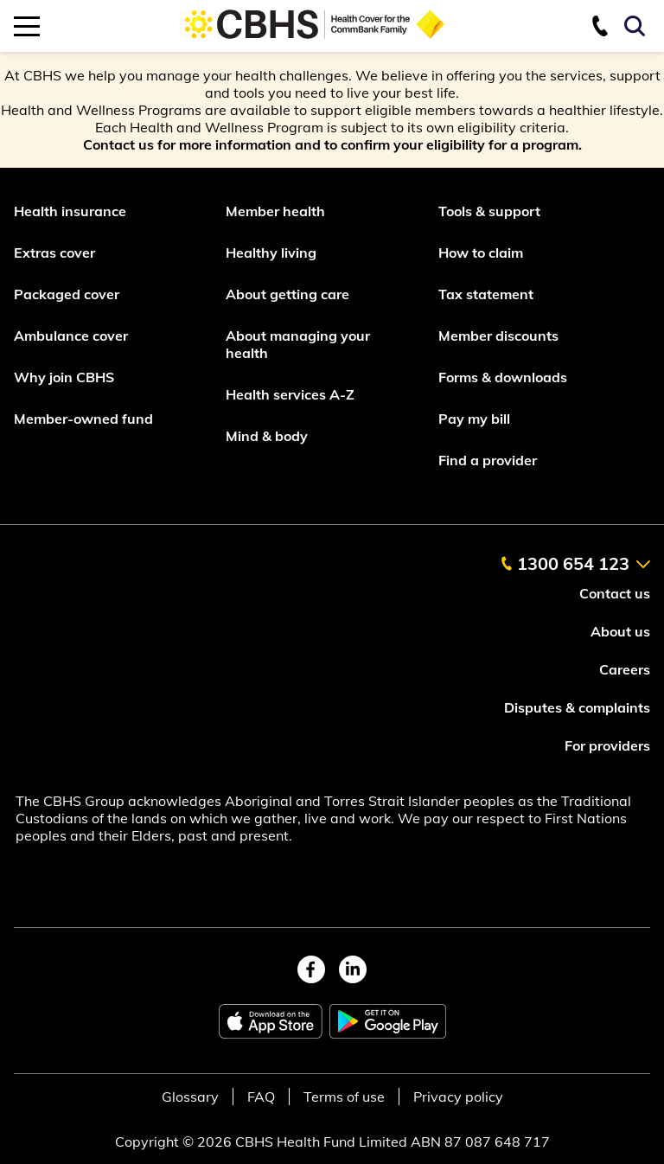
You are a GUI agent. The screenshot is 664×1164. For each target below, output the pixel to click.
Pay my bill (476, 418)
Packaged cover (68, 294)
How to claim (480, 252)
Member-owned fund (83, 418)
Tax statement (485, 294)
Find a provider (487, 460)
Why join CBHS (64, 377)
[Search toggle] (637, 26)
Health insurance (70, 211)
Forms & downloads (502, 377)
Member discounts (498, 335)
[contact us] (607, 26)
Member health (275, 211)
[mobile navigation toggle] (27, 25)
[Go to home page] (314, 36)
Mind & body (267, 435)
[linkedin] (353, 969)
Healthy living (271, 252)
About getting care (287, 294)
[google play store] (387, 1021)
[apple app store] (270, 1021)
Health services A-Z (290, 394)
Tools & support (489, 211)
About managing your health (298, 344)
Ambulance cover (71, 335)
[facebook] (311, 969)
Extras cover (54, 252)
